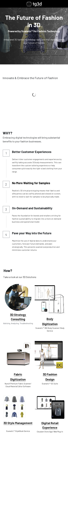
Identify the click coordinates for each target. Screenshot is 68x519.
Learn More (34, 52)
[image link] (34, 4)
